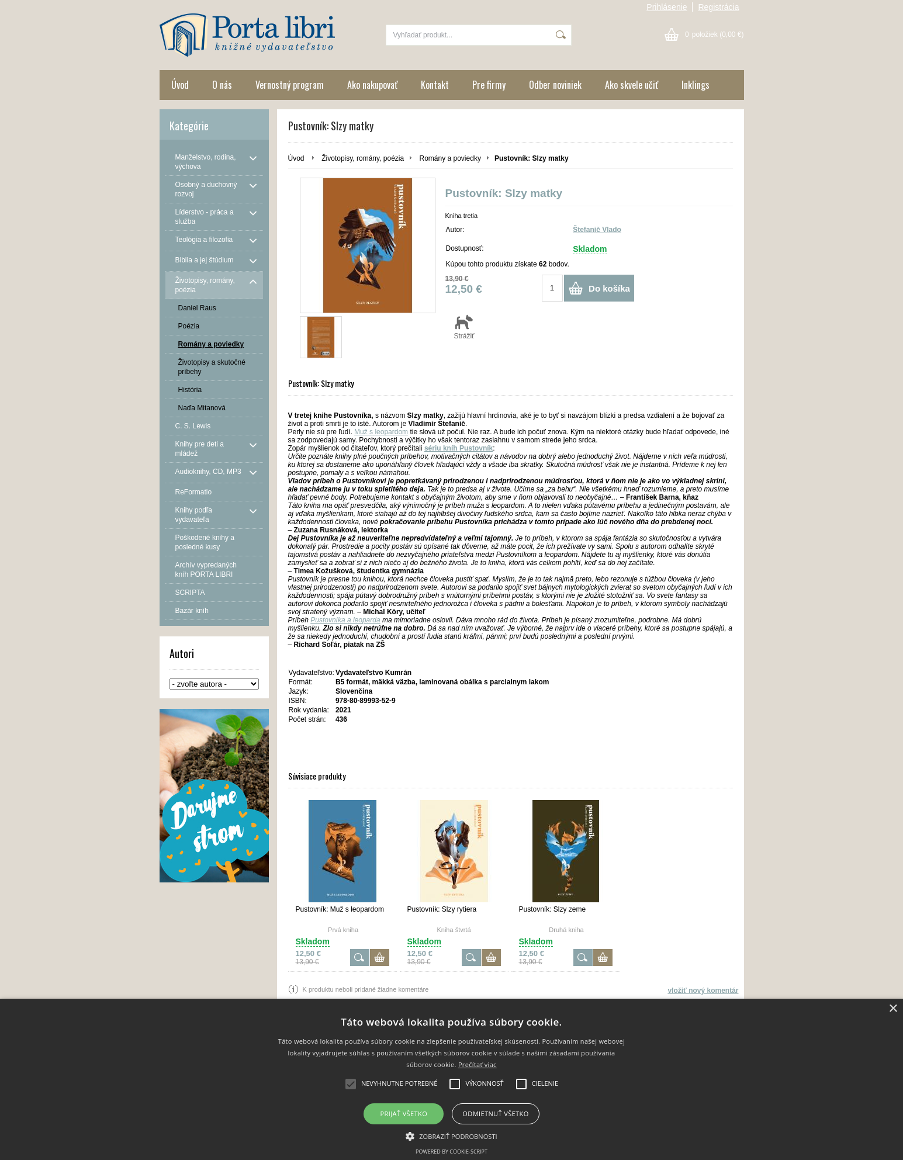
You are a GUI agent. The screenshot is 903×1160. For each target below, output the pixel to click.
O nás (222, 85)
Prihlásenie (666, 7)
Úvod (180, 85)
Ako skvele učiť (631, 85)
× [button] (892, 1009)
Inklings (695, 85)
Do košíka (609, 288)
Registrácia (718, 7)
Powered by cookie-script (451, 1151)
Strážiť (464, 326)
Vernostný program (289, 85)
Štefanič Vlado (597, 230)
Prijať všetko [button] (404, 1113)
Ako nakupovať (372, 85)
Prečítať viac (477, 1064)
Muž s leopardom (381, 432)
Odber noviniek (555, 85)
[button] (451, 1135)
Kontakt (435, 85)
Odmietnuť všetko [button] (495, 1113)
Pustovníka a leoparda (345, 620)
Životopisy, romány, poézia (362, 158)
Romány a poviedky (450, 158)
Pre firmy (489, 85)
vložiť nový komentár (702, 990)
